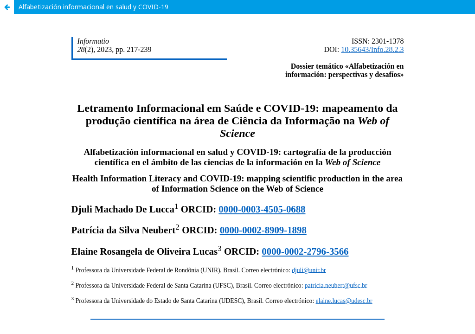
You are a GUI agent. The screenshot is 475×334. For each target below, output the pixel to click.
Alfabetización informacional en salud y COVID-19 (93, 6)
